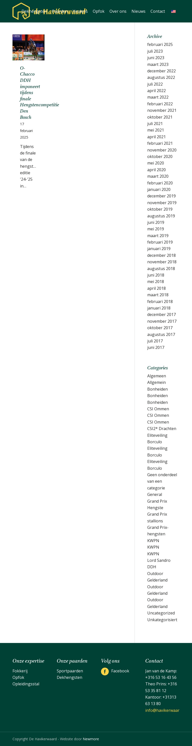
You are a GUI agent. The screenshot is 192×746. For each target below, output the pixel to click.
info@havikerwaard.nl (165, 710)
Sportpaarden (70, 671)
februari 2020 (160, 183)
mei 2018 (155, 281)
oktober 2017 (159, 327)
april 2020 (156, 169)
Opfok (18, 677)
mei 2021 (155, 130)
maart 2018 (157, 295)
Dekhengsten (69, 677)
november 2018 (161, 262)
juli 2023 (155, 51)
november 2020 (161, 150)
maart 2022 (157, 97)
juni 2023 (155, 57)
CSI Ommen (158, 409)
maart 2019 (157, 235)
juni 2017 (155, 347)
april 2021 (156, 137)
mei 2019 (155, 229)
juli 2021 (155, 123)
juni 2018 (155, 275)
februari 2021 (160, 143)
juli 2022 (155, 84)
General (154, 494)
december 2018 (161, 255)
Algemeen (156, 376)
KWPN (153, 540)
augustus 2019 (161, 216)
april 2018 (156, 288)
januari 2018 (158, 308)
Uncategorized (161, 613)
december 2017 (161, 314)
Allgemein (156, 382)
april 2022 (156, 90)
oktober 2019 (159, 209)
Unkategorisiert (162, 619)
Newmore (91, 739)
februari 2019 (160, 242)
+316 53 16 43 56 (160, 677)
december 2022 (161, 71)
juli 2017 (155, 341)
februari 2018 (160, 301)
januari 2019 (158, 248)
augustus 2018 (161, 268)
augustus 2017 (161, 334)
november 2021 (161, 110)
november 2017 (161, 321)
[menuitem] (34, 11)
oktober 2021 (159, 117)
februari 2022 (160, 104)
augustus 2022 (161, 77)
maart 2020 (157, 176)
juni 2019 (155, 222)
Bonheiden (157, 389)
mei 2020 (155, 163)
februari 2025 (160, 44)
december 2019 (161, 196)
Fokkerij (20, 671)
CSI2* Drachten (161, 428)
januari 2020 (158, 189)
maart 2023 (157, 64)
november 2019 (161, 202)
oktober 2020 (159, 156)
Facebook (120, 671)
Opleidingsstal (25, 684)
